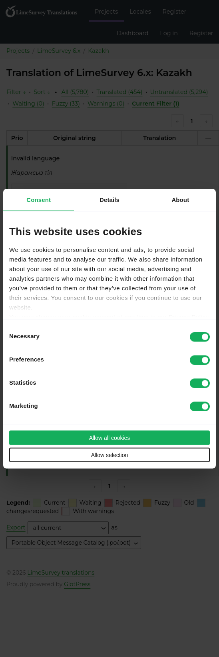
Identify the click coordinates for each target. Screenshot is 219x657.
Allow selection (109, 454)
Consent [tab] (38, 199)
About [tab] (180, 199)
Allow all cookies (109, 437)
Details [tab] (109, 199)
